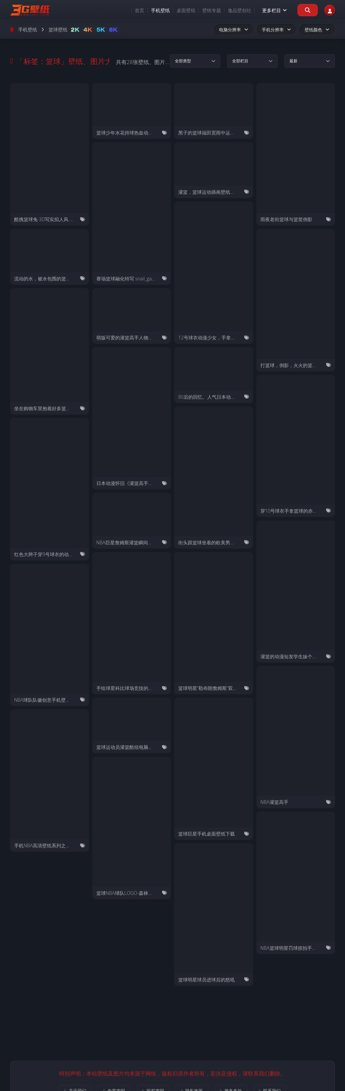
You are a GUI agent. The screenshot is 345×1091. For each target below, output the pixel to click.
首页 (131, 10)
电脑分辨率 (234, 30)
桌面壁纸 (178, 10)
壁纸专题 (203, 10)
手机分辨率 (277, 30)
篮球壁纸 (58, 29)
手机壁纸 (152, 10)
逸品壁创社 (232, 10)
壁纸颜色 (317, 30)
